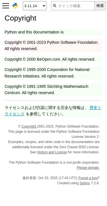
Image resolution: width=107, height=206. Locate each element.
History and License (52, 152)
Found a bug (88, 178)
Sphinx (85, 183)
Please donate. (88, 168)
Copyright (29, 126)
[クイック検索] (72, 5)
